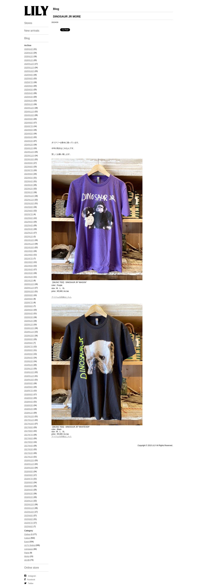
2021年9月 (28, 251)
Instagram (30, 576)
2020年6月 (28, 306)
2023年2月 (28, 189)
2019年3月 (28, 361)
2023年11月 (29, 156)
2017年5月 (28, 442)
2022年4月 (28, 225)
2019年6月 (28, 350)
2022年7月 (28, 214)
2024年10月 (29, 115)
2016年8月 (28, 475)
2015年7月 (28, 523)
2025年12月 (29, 64)
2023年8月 (28, 167)
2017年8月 (28, 431)
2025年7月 (28, 82)
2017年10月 (29, 424)
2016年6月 (28, 482)
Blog (27, 38)
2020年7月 (28, 303)
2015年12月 (29, 504)
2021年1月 (28, 281)
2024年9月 (28, 119)
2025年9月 (28, 75)
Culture (27, 538)
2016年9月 (28, 471)
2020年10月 (29, 291)
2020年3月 (28, 317)
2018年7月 (28, 391)
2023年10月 (29, 159)
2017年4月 (28, 446)
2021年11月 (29, 244)
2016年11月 (29, 464)
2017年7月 (28, 435)
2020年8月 (28, 299)
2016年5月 (28, 486)
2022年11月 (29, 200)
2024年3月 (28, 141)
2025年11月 (29, 67)
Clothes (27, 534)
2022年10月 (29, 203)
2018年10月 (29, 380)
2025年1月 (28, 104)
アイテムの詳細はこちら (62, 297)
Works (26, 556)
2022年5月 (28, 222)
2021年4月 (28, 269)
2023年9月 (28, 163)
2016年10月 (29, 468)
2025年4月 (28, 93)
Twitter (28, 583)
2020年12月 (29, 284)
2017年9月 (28, 427)
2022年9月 (28, 207)
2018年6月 (28, 394)
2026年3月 (28, 53)
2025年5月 (28, 90)
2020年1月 (28, 325)
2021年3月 (28, 273)
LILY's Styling (29, 545)
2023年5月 (28, 178)
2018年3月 (28, 405)
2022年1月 (28, 236)
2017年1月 (28, 457)
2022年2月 (28, 233)
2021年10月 (29, 247)
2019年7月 (28, 347)
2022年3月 (28, 229)
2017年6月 (28, 438)
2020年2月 (28, 321)
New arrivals (31, 30)
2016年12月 (29, 460)
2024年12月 (29, 108)
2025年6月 (28, 86)
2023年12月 (29, 152)
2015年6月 (28, 526)
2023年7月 (28, 170)
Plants (26, 553)
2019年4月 (28, 358)
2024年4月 (28, 137)
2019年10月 (29, 336)
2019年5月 (28, 354)
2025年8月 (28, 78)
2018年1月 (28, 413)
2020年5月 (28, 310)
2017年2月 (28, 453)
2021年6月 (28, 262)
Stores (28, 23)
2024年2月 (28, 145)
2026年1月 (28, 60)
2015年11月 (29, 508)
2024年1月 (28, 148)
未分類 (27, 560)
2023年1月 (28, 192)
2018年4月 (28, 402)
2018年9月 (28, 383)
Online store (31, 567)
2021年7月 (28, 258)
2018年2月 (28, 409)
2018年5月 (28, 398)
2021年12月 (29, 240)
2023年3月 (28, 185)
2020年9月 (28, 295)
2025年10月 (29, 71)
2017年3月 (28, 449)
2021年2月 (28, 277)
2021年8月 (28, 255)
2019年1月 (28, 369)
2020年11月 (29, 288)
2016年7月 (28, 479)
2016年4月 (28, 490)
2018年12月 (29, 372)
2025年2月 (28, 101)
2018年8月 (28, 387)
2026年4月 (28, 49)
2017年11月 (29, 420)
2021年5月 (28, 266)
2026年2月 (28, 56)
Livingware (28, 549)
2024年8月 (28, 123)
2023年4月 (28, 181)
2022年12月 (29, 196)
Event (26, 542)
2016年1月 (28, 501)
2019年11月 (29, 332)
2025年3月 (28, 97)
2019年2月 (28, 365)
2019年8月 (28, 343)
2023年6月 (28, 174)
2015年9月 (28, 516)
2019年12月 (29, 328)
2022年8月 (28, 211)
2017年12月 (29, 416)
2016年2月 (28, 497)
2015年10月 (29, 512)
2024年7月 (28, 126)
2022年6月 (28, 218)
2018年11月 (29, 376)
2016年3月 (28, 494)
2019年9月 (28, 339)
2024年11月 (29, 112)
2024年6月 (28, 130)
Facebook (29, 579)
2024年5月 (28, 134)
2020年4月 (28, 313)
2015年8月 (28, 519)
